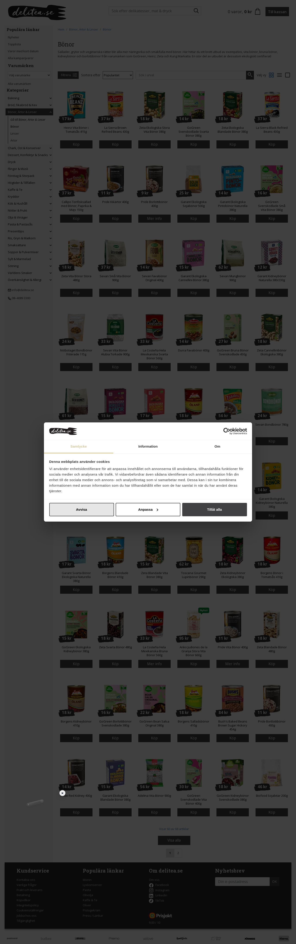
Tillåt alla (214, 509)
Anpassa (148, 509)
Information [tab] (148, 446)
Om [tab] (217, 446)
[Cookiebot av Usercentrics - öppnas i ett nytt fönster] (227, 431)
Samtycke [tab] (79, 446)
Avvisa (81, 509)
